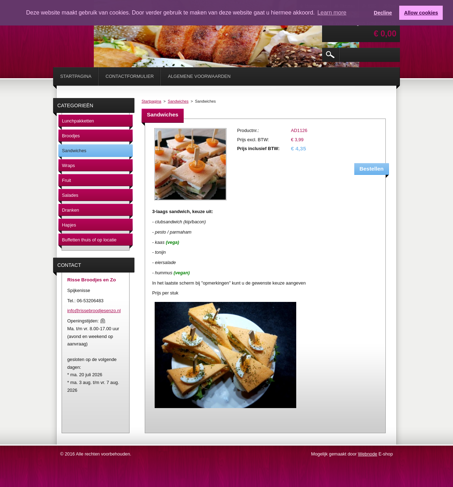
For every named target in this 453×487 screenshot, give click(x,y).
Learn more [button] (331, 13)
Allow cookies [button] (421, 13)
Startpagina (151, 101)
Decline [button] (383, 13)
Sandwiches (178, 101)
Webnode (367, 454)
